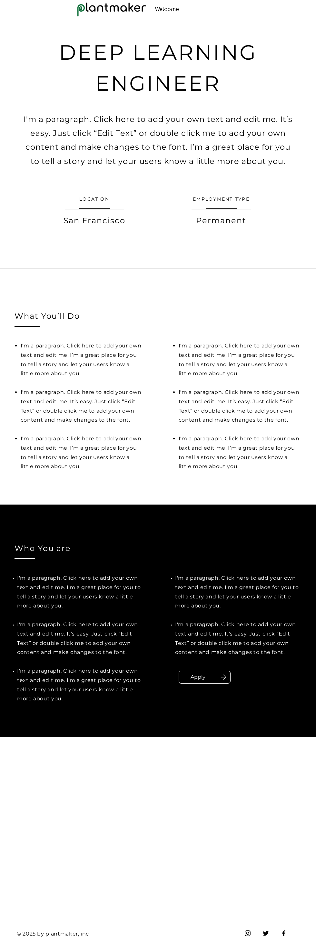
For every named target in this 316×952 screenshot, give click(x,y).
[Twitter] (266, 933)
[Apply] (198, 677)
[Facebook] (284, 933)
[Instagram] (248, 933)
